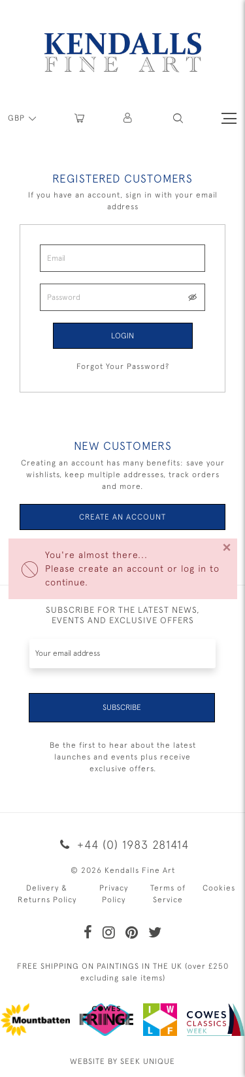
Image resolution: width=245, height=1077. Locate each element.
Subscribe (122, 707)
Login (122, 335)
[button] (178, 118)
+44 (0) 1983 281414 (122, 844)
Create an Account (122, 517)
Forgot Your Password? (122, 366)
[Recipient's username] (122, 653)
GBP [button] (17, 118)
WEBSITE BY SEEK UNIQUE (122, 1061)
